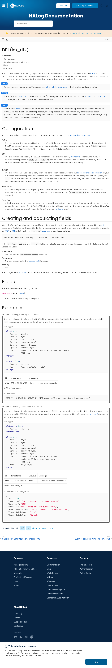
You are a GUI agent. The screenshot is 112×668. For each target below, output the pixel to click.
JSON (7, 231)
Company (18, 613)
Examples (7, 68)
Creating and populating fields (16, 62)
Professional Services (23, 577)
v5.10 (106, 39)
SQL (103, 225)
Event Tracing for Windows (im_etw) (92, 539)
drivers (19, 108)
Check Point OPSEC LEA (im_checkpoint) (21, 539)
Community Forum (55, 594)
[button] (6, 5)
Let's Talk (63, 6)
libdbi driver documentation (89, 173)
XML (13, 231)
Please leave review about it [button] (42, 528)
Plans (16, 585)
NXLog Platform (21, 565)
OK (96, 662)
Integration (18, 573)
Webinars (51, 581)
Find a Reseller (85, 565)
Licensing (18, 581)
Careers (17, 618)
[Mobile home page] (7, 39)
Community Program (56, 589)
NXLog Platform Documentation (87, 33)
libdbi (92, 73)
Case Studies (52, 585)
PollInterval (75, 157)
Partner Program (86, 569)
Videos (50, 577)
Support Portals (20, 622)
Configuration (9, 59)
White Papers (52, 573)
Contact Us (18, 626)
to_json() (94, 414)
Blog (49, 569)
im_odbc (89, 96)
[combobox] (33, 23)
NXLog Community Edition (25, 569)
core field (46, 231)
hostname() (34, 261)
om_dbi (22, 96)
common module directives (77, 135)
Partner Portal (85, 573)
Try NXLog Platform (84, 6)
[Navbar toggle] (2, 39)
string (21, 293)
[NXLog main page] (17, 5)
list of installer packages (56, 87)
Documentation (53, 565)
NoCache (59, 209)
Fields (5, 65)
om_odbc (102, 96)
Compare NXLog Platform (58, 598)
